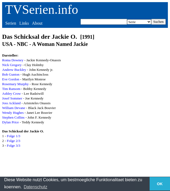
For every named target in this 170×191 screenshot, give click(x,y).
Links (24, 23)
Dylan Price (10, 122)
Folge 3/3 (13, 145)
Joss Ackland (11, 103)
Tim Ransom (11, 89)
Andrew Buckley (14, 70)
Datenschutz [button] (35, 187)
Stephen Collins (13, 117)
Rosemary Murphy (15, 84)
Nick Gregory (12, 65)
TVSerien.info (41, 9)
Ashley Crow (11, 94)
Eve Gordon (10, 79)
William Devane (13, 108)
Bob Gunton (11, 74)
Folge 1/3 (13, 136)
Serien (10, 23)
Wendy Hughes (13, 113)
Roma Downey (12, 60)
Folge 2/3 (13, 141)
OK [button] (160, 184)
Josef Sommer (12, 98)
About (37, 23)
